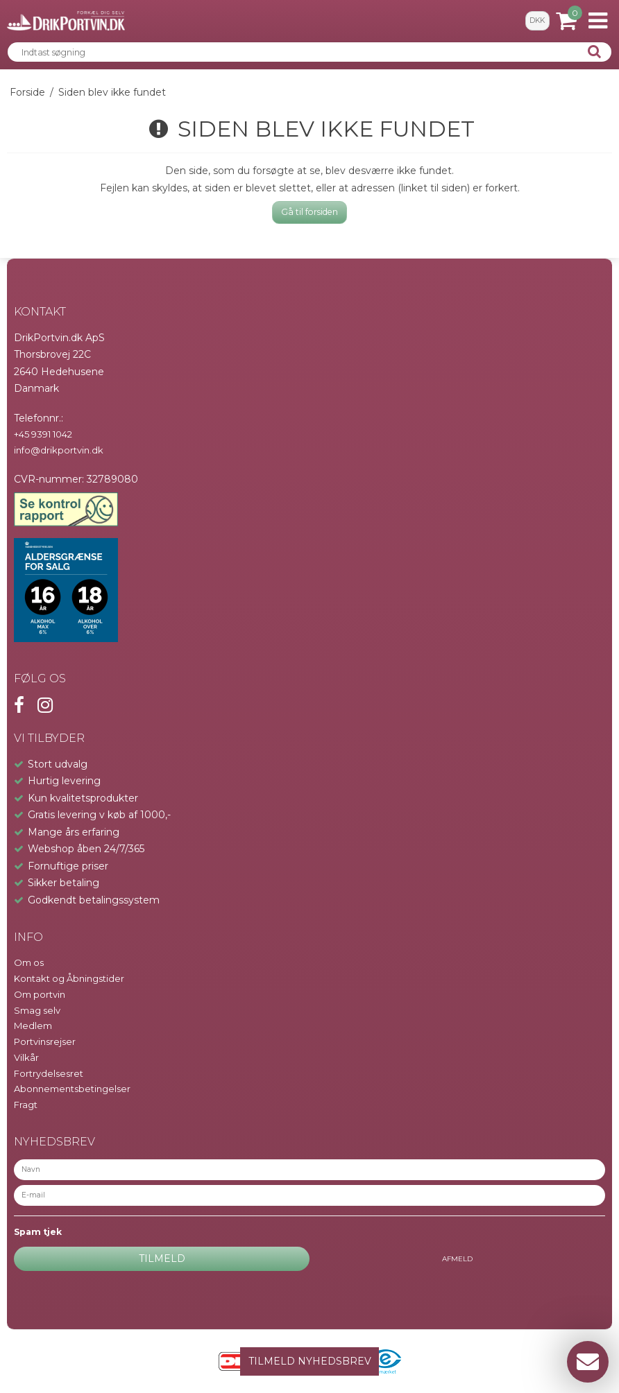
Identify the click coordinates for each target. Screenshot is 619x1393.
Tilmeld (162, 1258)
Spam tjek (38, 1232)
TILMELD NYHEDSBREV (309, 1361)
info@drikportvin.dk (58, 450)
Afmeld (457, 1258)
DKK (537, 20)
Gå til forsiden (309, 212)
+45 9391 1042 (43, 434)
